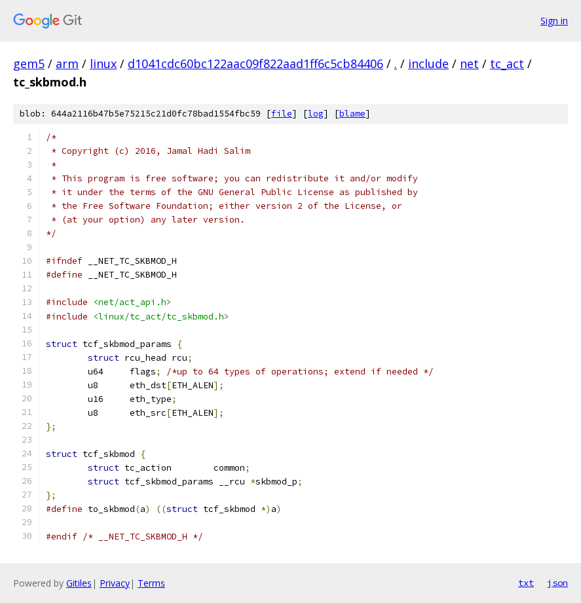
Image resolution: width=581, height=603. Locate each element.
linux (103, 63)
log (316, 113)
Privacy (115, 583)
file (281, 113)
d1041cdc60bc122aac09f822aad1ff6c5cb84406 (255, 63)
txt (526, 583)
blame (352, 113)
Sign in (554, 20)
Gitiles (79, 583)
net (469, 63)
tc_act (507, 63)
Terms (151, 583)
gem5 (29, 63)
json (557, 583)
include (428, 63)
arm (67, 63)
